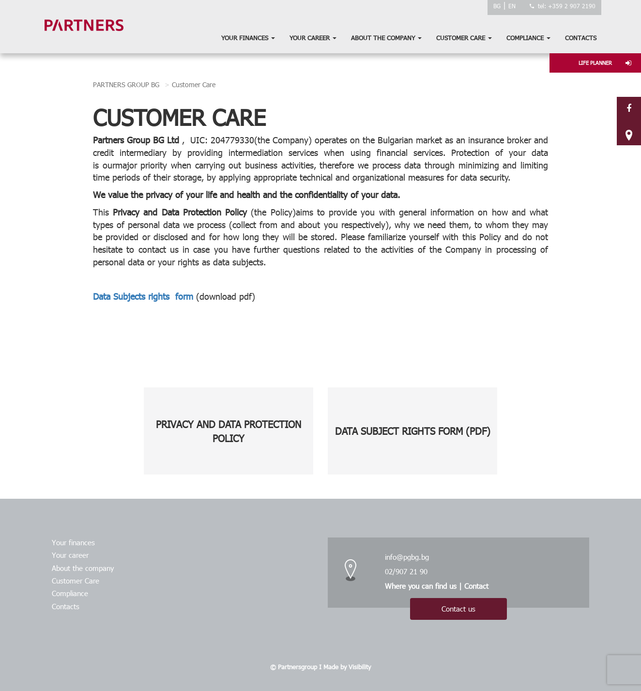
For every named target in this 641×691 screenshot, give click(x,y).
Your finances (248, 38)
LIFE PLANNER (605, 63)
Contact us (458, 609)
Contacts (580, 38)
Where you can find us (421, 586)
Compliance (528, 38)
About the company (386, 38)
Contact (476, 586)
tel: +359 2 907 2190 (566, 6)
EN (512, 6)
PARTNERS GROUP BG (126, 84)
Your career (313, 38)
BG (497, 6)
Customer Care (464, 38)
